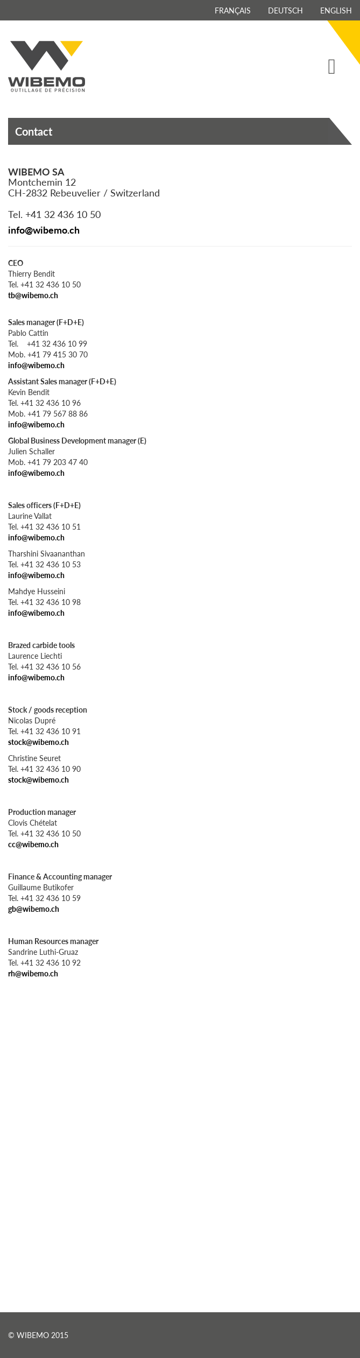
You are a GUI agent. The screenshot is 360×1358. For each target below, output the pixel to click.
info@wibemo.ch (44, 229)
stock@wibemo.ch (38, 741)
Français (233, 10)
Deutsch (285, 10)
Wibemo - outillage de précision (46, 66)
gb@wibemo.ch (33, 908)
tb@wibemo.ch (33, 295)
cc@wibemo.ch (33, 844)
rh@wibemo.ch (33, 973)
